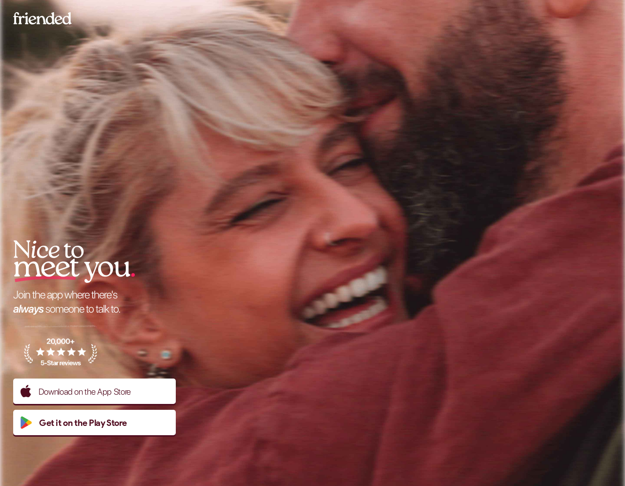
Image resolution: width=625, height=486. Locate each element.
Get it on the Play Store (73, 422)
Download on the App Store (76, 391)
